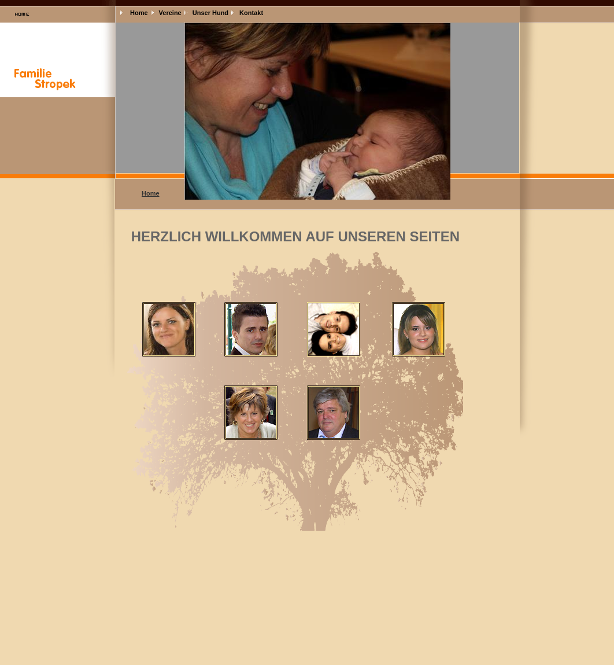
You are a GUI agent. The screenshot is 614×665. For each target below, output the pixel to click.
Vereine (170, 12)
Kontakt (251, 12)
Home (139, 12)
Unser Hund (210, 12)
